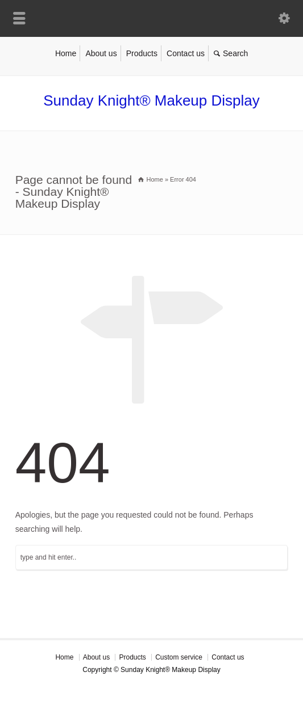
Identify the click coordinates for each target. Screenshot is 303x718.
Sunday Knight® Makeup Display (151, 100)
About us (101, 53)
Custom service (178, 657)
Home (65, 53)
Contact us (186, 53)
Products (141, 53)
